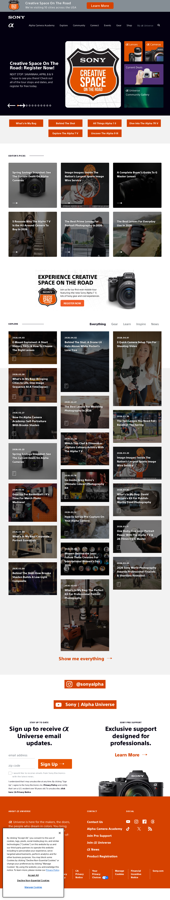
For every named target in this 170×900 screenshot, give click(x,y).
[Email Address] (22, 765)
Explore (64, 25)
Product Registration (102, 866)
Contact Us (95, 832)
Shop (129, 25)
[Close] (59, 833)
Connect (94, 25)
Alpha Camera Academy (41, 25)
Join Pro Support (99, 845)
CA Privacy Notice (22, 802)
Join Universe (99, 852)
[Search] (158, 25)
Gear (118, 25)
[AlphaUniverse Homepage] (11, 25)
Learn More (100, 5)
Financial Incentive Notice (136, 884)
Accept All (33, 875)
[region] (33, 862)
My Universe (145, 25)
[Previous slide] (11, 105)
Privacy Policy (50, 795)
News (93, 859)
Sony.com (158, 880)
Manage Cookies (33, 887)
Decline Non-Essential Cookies (33, 880)
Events (107, 25)
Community (79, 25)
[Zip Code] (22, 775)
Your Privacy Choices (100, 884)
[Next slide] (21, 105)
